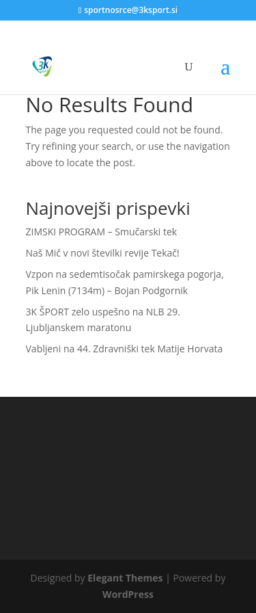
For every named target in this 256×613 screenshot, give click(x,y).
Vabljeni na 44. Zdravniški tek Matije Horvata (124, 348)
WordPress (128, 594)
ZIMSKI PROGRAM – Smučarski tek (101, 231)
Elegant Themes (124, 577)
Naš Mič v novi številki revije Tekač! (103, 252)
